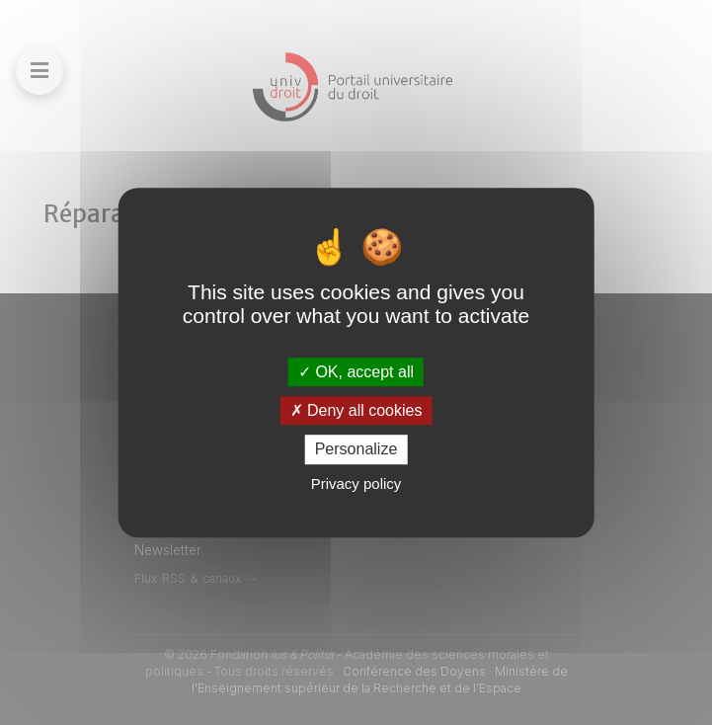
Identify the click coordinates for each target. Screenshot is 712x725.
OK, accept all (356, 371)
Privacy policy (356, 483)
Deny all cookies (356, 410)
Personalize (356, 450)
